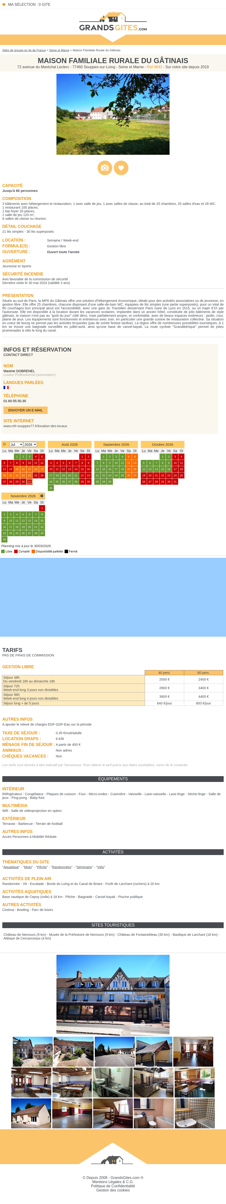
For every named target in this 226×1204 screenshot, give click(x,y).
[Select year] (30, 444)
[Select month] (16, 444)
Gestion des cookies (113, 1190)
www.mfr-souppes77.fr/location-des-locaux (35, 426)
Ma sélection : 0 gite (29, 4)
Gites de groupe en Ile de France (24, 50)
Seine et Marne (59, 50)
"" (11, 867)
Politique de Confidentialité (113, 1186)
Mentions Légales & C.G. (113, 1182)
